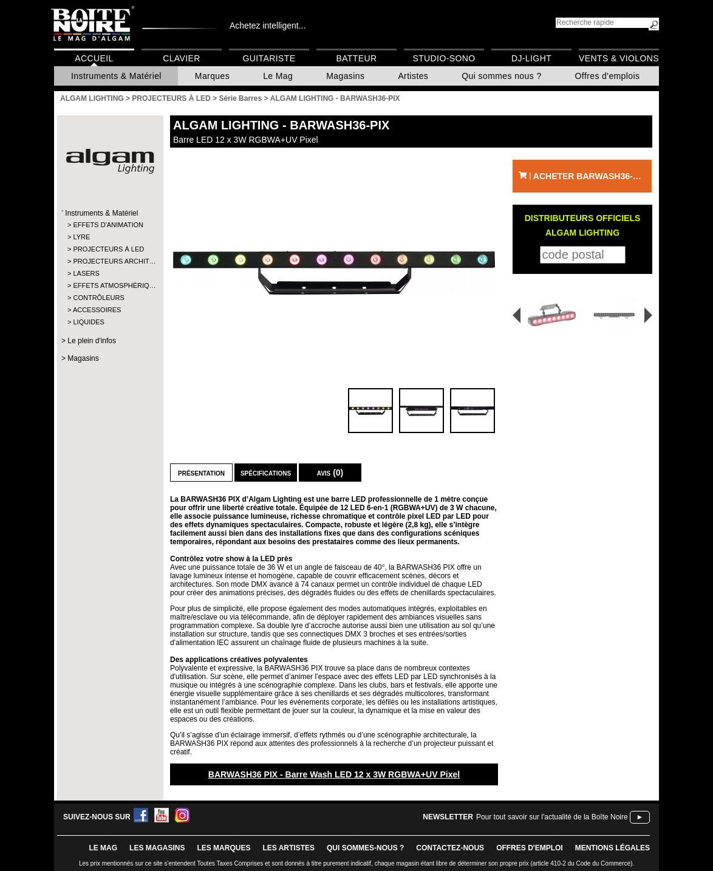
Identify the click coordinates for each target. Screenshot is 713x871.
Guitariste (269, 58)
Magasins (345, 76)
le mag (103, 848)
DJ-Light (531, 58)
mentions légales (612, 848)
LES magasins (157, 848)
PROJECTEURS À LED (108, 249)
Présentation (201, 472)
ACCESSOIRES (97, 309)
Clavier (181, 58)
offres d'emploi (529, 848)
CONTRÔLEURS (98, 297)
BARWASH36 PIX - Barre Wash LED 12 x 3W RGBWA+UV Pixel (334, 774)
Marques (212, 76)
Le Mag (278, 76)
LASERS (86, 273)
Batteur (356, 58)
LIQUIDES (88, 322)
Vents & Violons (619, 58)
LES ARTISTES (288, 848)
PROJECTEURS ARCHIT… (109, 261)
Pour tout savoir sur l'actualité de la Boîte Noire (552, 817)
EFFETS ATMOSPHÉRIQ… (109, 285)
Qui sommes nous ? (501, 76)
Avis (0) (330, 472)
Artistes (413, 76)
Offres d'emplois (607, 76)
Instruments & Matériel (116, 76)
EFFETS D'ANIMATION (108, 224)
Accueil (94, 58)
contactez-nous (450, 848)
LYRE (81, 237)
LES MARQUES (223, 848)
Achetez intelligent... (267, 25)
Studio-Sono (443, 58)
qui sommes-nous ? (365, 848)
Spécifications (266, 472)
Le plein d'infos (91, 340)
